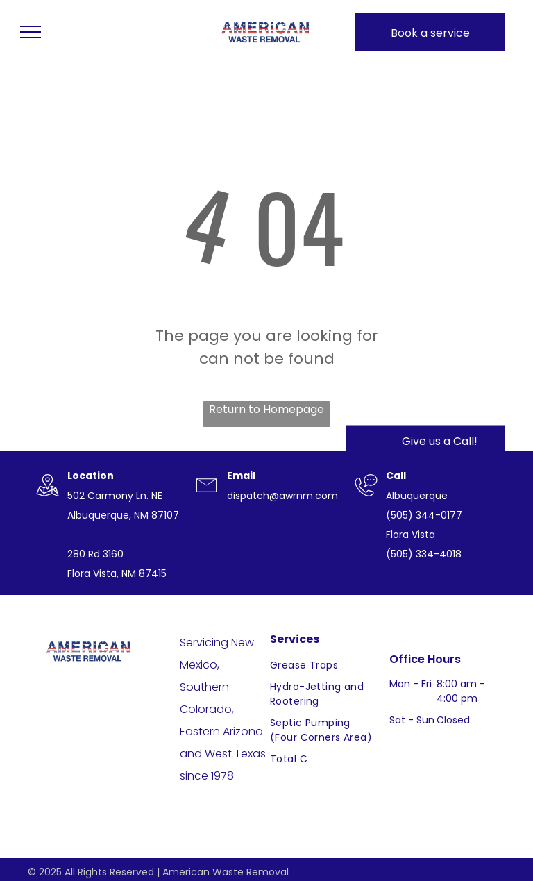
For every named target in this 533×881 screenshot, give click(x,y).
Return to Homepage (266, 409)
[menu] (30, 32)
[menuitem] (323, 665)
